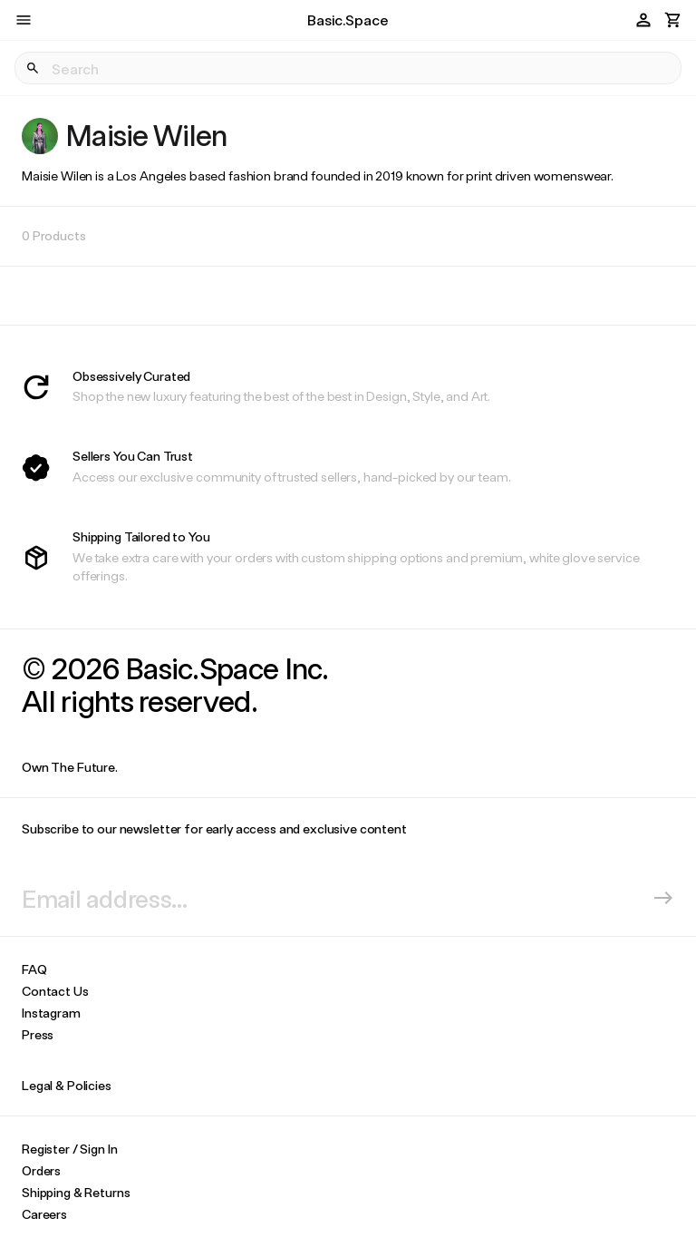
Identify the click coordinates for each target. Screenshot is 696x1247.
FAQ (34, 969)
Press (37, 1034)
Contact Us (55, 991)
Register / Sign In (69, 1148)
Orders (41, 1170)
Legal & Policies (66, 1085)
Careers (44, 1214)
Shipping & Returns (76, 1192)
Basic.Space (347, 19)
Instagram (51, 1012)
